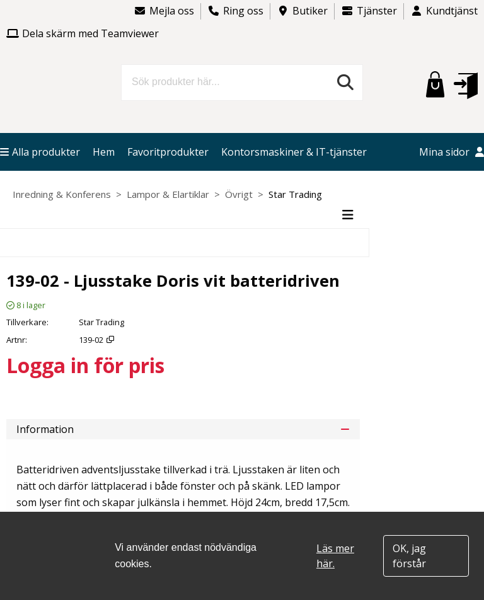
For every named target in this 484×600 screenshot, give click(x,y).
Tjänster (369, 11)
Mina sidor (451, 152)
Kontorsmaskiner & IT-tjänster (294, 152)
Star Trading (295, 194)
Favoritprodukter (168, 152)
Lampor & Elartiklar (168, 194)
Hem (104, 152)
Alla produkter (40, 152)
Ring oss (235, 11)
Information (183, 429)
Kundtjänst (444, 11)
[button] (465, 85)
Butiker (302, 11)
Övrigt (239, 194)
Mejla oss (164, 11)
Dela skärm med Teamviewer (82, 33)
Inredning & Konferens (62, 194)
